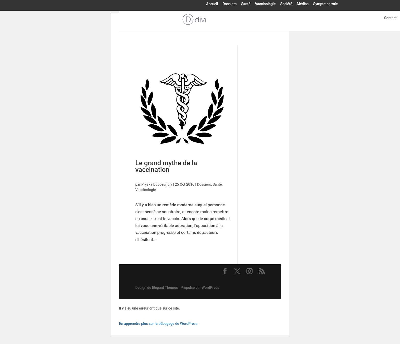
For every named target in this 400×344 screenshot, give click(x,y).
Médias (303, 4)
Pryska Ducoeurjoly (156, 184)
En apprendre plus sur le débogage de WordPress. (158, 324)
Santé (245, 4)
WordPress (210, 288)
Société (286, 4)
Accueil (212, 4)
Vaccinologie (265, 4)
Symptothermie (325, 4)
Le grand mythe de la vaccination (166, 166)
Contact (390, 18)
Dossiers (229, 4)
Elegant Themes (165, 288)
